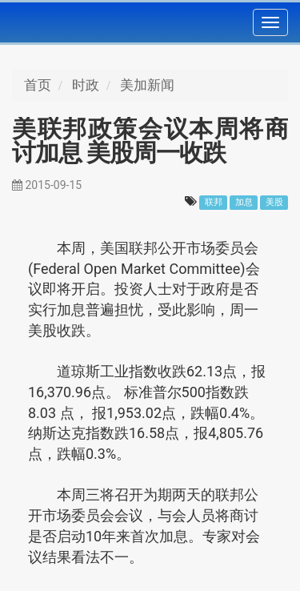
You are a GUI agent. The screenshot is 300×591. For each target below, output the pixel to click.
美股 (274, 202)
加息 (244, 202)
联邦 (213, 202)
